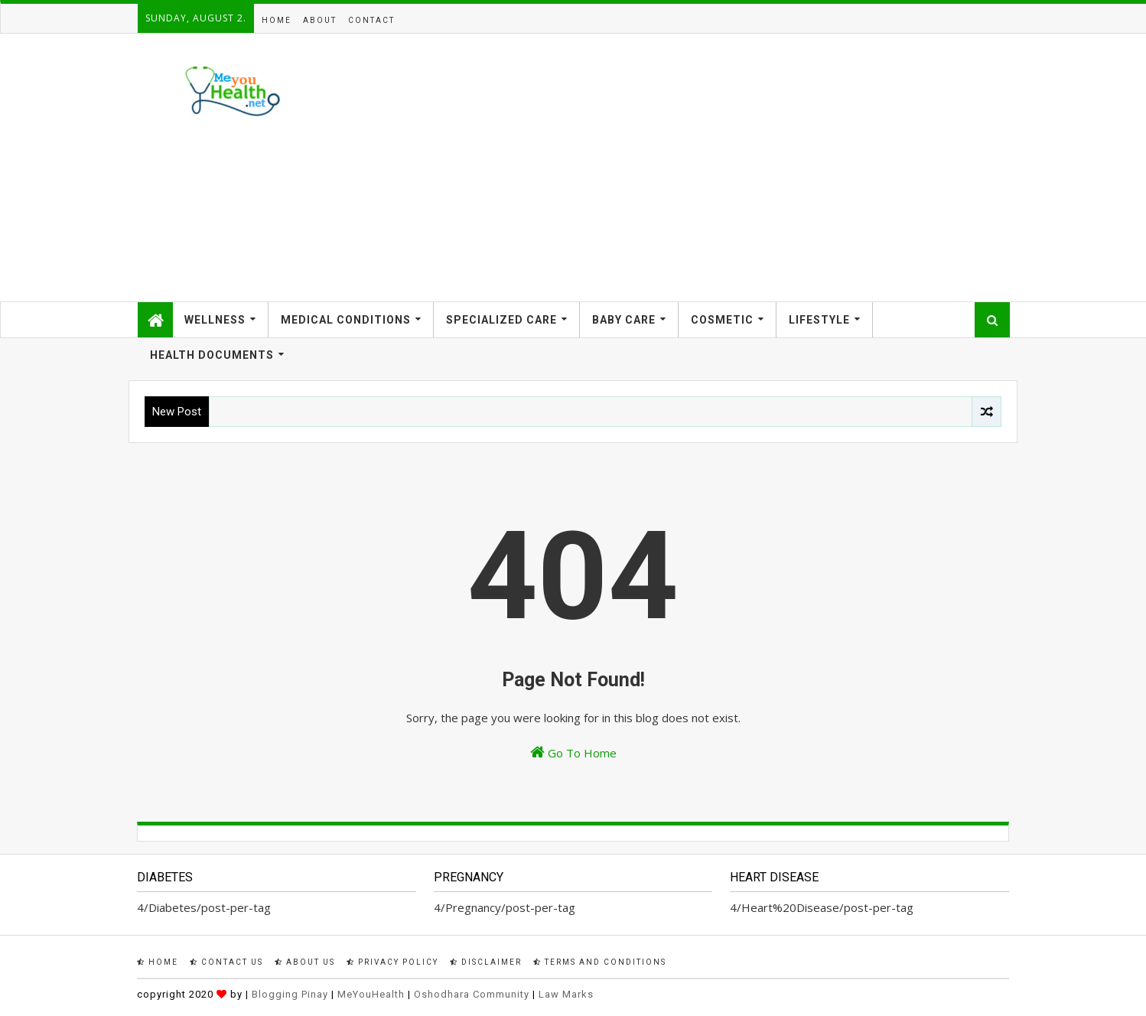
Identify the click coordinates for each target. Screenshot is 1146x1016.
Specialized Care (501, 320)
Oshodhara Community (471, 994)
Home (276, 20)
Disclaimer (486, 962)
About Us (305, 962)
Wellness (215, 320)
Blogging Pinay (290, 994)
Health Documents (212, 355)
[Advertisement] (730, 167)
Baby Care (624, 320)
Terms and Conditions (599, 962)
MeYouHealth (371, 994)
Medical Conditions (346, 320)
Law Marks (566, 994)
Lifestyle (819, 320)
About (320, 20)
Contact (371, 20)
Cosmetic (722, 320)
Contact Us (226, 962)
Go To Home (573, 752)
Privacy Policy (392, 962)
